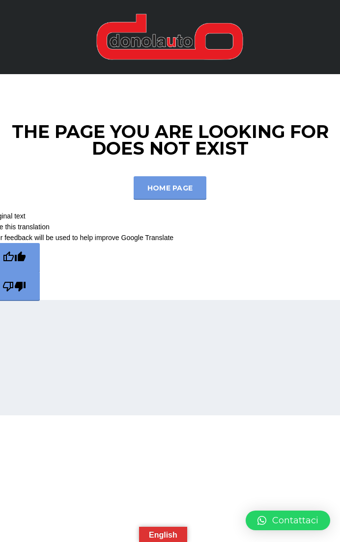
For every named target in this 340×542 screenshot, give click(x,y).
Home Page (170, 188)
